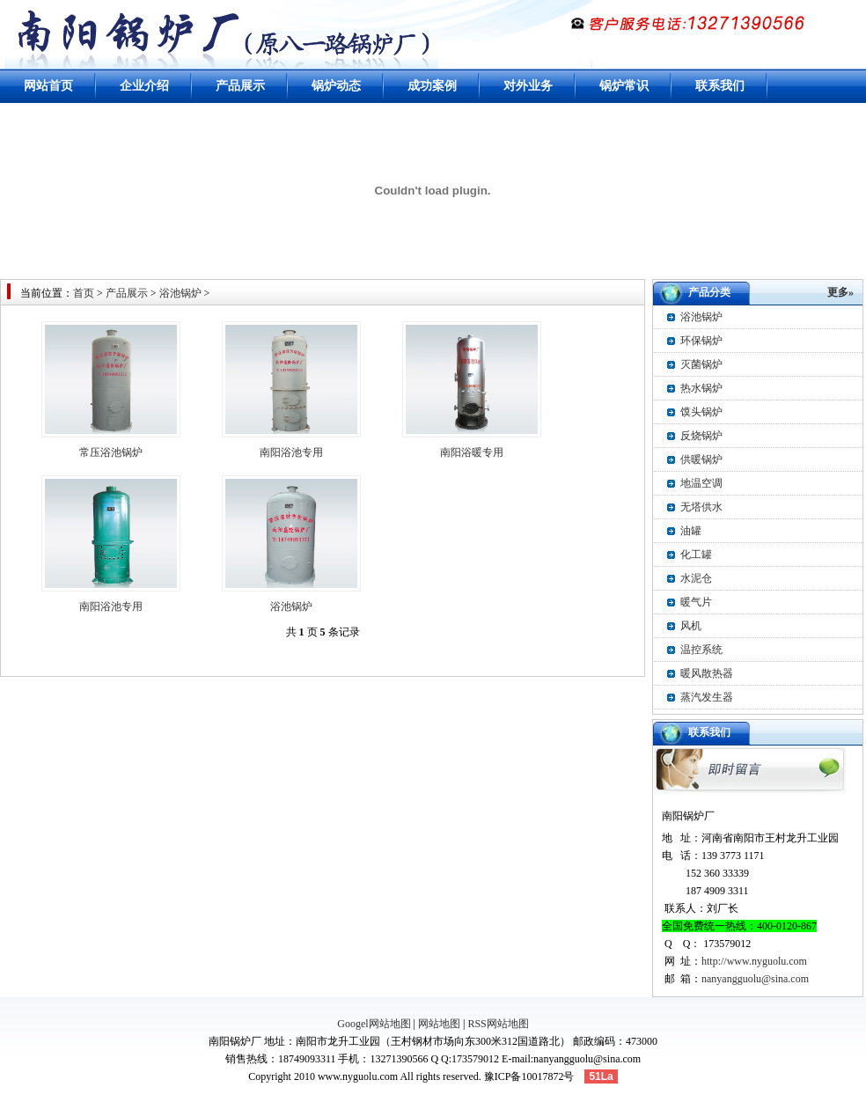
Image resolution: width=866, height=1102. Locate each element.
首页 (83, 293)
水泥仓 (696, 578)
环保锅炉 (701, 340)
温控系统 (701, 649)
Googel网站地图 (373, 1024)
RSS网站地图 (497, 1024)
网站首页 (48, 85)
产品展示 (240, 85)
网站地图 (439, 1024)
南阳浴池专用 (291, 452)
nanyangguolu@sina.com (755, 979)
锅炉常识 (624, 85)
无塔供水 (701, 507)
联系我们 (720, 85)
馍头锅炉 (701, 412)
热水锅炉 (701, 388)
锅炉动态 (336, 85)
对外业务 (528, 85)
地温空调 (701, 483)
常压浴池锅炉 (111, 452)
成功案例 (432, 85)
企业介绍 (144, 85)
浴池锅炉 (180, 293)
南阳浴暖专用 (471, 452)
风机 (690, 626)
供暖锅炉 (701, 459)
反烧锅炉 (701, 436)
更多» (840, 292)
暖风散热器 (706, 673)
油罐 (690, 531)
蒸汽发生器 (706, 697)
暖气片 (696, 602)
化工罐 (696, 554)
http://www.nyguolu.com (754, 961)
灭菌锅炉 (701, 364)
